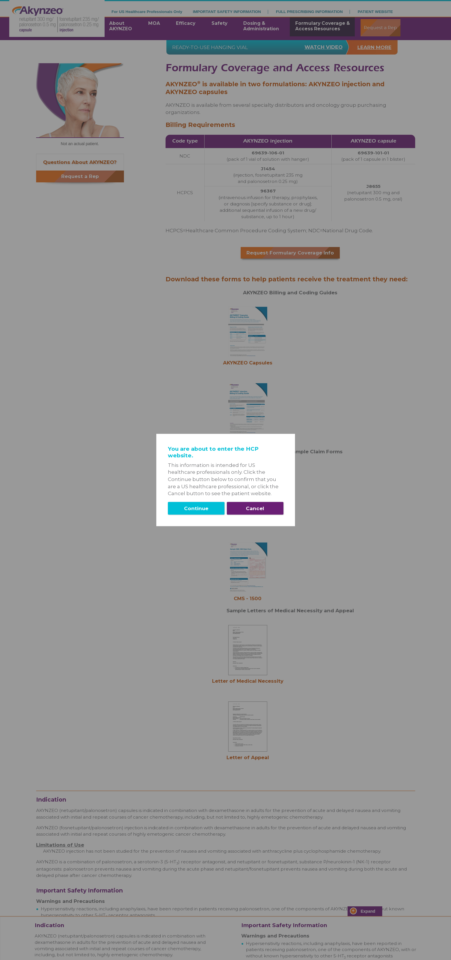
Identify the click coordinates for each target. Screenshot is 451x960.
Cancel (255, 508)
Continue (196, 508)
